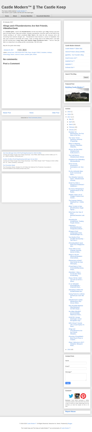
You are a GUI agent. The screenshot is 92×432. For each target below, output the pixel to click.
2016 (69, 349)
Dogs (29, 52)
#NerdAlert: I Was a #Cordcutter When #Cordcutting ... (75, 273)
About (15, 16)
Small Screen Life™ (71, 58)
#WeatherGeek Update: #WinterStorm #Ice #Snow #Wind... (76, 301)
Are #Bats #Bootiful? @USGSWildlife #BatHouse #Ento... (75, 313)
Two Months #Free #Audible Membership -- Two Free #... (76, 238)
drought (34, 52)
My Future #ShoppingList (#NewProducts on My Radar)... (76, 190)
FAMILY (39, 52)
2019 (69, 111)
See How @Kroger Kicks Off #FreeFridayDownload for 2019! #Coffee (22, 153)
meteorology (6, 54)
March (71, 124)
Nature (12, 54)
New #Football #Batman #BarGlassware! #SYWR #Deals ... (76, 307)
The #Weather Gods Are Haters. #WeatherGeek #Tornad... (76, 178)
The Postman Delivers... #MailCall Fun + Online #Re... (76, 202)
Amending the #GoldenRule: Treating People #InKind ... (76, 221)
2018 (69, 114)
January (71, 129)
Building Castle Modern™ (74, 87)
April (70, 122)
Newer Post (7, 113)
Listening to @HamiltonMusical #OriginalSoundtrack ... (76, 227)
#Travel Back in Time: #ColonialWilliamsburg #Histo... (76, 268)
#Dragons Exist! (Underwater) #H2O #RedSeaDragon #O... (76, 233)
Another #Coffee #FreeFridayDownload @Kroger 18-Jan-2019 (20, 159)
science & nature (19, 54)
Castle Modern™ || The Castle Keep (34, 7)
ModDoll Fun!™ (70, 61)
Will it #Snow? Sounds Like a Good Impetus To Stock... (76, 324)
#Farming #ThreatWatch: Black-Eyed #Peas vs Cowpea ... (76, 338)
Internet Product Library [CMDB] (74, 51)
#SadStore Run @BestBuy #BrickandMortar (77, 160)
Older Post (55, 113)
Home (7, 16)
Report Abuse (70, 411)
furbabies (43, 52)
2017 (69, 117)
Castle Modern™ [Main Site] (73, 48)
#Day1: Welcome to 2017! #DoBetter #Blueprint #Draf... (76, 344)
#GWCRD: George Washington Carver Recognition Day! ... (75, 318)
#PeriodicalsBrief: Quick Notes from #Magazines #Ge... (76, 244)
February (72, 127)
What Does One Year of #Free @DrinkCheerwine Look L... (76, 214)
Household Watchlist (43, 16)
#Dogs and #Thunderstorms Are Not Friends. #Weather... (75, 331)
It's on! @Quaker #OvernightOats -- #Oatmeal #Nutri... (75, 285)
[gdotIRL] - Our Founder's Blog (74, 55)
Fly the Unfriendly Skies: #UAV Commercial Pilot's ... (76, 172)
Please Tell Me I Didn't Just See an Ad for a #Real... (75, 279)
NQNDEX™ (68, 64)
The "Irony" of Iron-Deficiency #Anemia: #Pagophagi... (75, 139)
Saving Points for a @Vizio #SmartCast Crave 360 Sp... (77, 295)
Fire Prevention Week (9, 165)
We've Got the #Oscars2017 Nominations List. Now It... (76, 166)
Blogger (70, 423)
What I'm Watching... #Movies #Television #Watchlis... (75, 145)
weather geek (28, 54)
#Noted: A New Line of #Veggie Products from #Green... (76, 196)
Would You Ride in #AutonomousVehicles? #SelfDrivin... (76, 184)
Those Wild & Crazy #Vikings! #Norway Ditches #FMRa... (75, 250)
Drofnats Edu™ (70, 67)
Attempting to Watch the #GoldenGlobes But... (76, 290)
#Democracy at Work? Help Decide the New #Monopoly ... (76, 262)
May (70, 119)
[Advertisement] (31, 134)
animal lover (10, 52)
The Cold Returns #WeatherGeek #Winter (76, 156)
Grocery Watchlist (26, 16)
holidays (49, 52)
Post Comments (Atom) (34, 117)
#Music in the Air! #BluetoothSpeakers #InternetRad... (75, 256)
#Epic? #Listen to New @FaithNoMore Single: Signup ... (76, 207)
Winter (35, 54)
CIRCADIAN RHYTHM (21, 52)
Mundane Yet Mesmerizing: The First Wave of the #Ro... (76, 133)
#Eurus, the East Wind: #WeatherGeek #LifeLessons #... (75, 151)
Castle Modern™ (22, 11)
